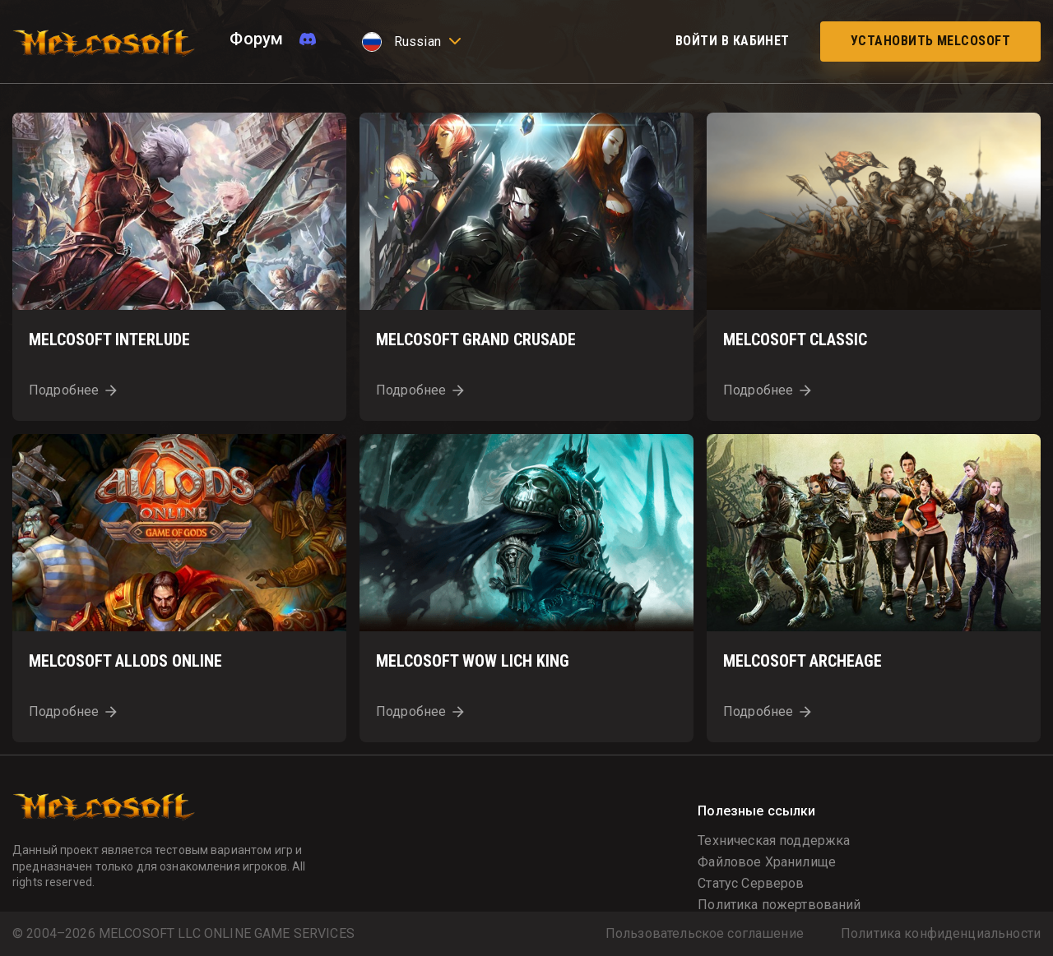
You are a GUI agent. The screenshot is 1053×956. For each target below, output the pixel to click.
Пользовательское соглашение (704, 933)
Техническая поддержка (774, 840)
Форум (256, 38)
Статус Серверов (751, 883)
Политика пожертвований (779, 904)
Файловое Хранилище (767, 862)
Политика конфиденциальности (941, 933)
